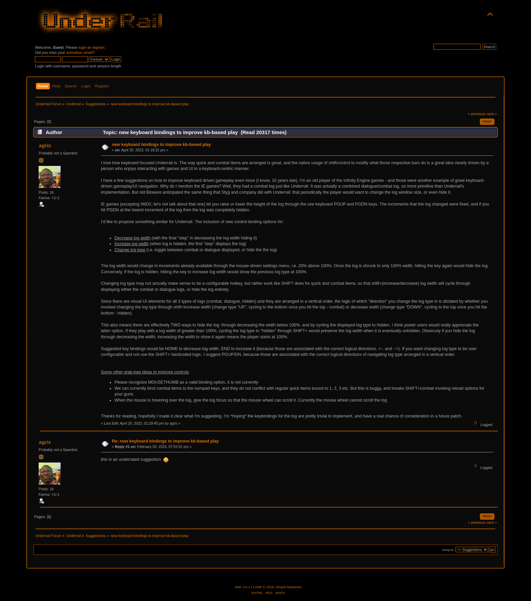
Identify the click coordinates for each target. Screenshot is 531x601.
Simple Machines (288, 587)
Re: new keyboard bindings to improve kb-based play (165, 441)
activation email (79, 52)
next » (492, 114)
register (98, 47)
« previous (477, 114)
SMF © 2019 (264, 587)
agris (45, 145)
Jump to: (448, 550)
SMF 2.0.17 (243, 587)
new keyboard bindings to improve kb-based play (161, 144)
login (83, 47)
